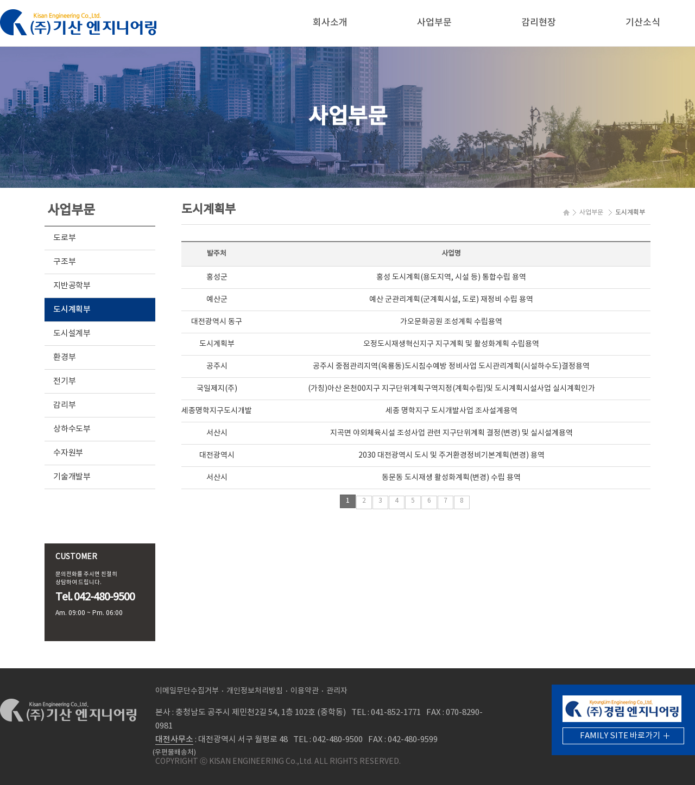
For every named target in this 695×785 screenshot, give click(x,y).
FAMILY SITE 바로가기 (620, 735)
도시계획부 (72, 309)
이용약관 (304, 691)
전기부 (64, 381)
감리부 (64, 405)
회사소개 (330, 22)
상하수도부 (72, 429)
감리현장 (538, 22)
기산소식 (643, 22)
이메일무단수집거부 (187, 691)
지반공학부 (72, 285)
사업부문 (434, 22)
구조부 (64, 262)
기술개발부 (72, 477)
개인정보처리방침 (254, 691)
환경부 (64, 357)
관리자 (337, 691)
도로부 (64, 238)
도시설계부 (72, 333)
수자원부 (68, 453)
